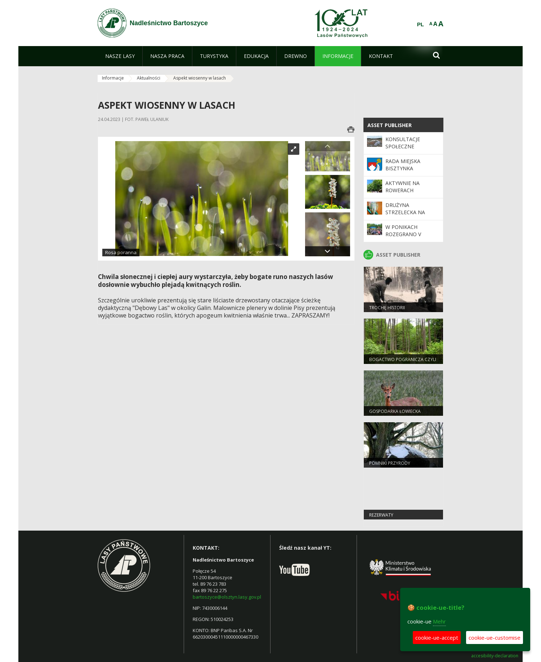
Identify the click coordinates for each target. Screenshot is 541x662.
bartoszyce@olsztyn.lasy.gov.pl (227, 597)
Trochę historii (387, 308)
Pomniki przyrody (389, 463)
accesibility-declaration (494, 655)
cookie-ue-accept (436, 637)
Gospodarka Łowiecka (395, 411)
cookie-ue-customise (494, 637)
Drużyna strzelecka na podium (405, 212)
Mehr (439, 621)
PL (420, 24)
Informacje (113, 78)
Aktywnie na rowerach (402, 187)
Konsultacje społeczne (402, 143)
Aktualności (148, 78)
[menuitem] (120, 56)
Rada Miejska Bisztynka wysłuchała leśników (402, 172)
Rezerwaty (381, 515)
